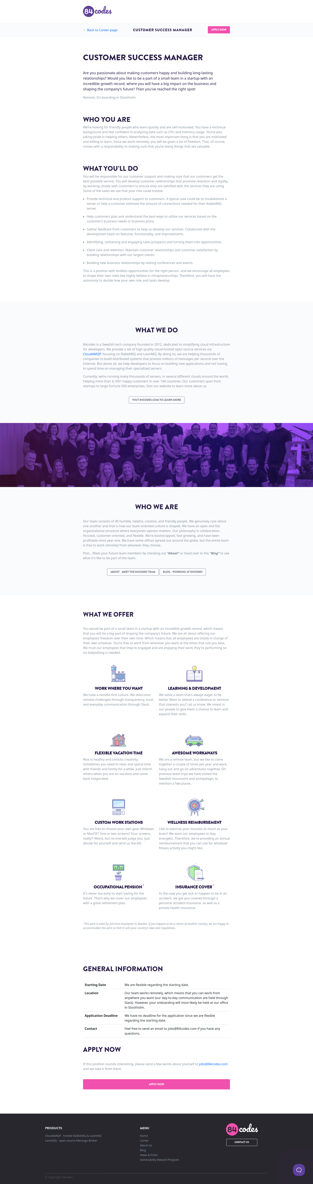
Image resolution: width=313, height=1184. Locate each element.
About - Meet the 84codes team (132, 572)
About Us (146, 1145)
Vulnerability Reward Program (159, 1160)
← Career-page (100, 30)
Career (144, 1140)
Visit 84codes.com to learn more (156, 400)
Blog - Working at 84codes (183, 572)
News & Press (149, 1155)
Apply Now (219, 30)
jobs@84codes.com (213, 1064)
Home (144, 1136)
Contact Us (242, 1142)
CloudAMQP (92, 354)
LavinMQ (71, 1140)
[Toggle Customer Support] (299, 1170)
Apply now (156, 1084)
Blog (143, 1150)
